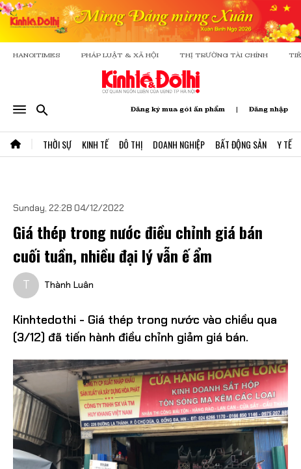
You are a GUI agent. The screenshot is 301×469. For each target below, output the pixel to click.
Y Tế (284, 144)
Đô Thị (130, 144)
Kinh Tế (95, 144)
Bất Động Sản (241, 144)
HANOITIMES (36, 55)
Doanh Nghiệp (179, 144)
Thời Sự (57, 144)
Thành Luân (69, 285)
